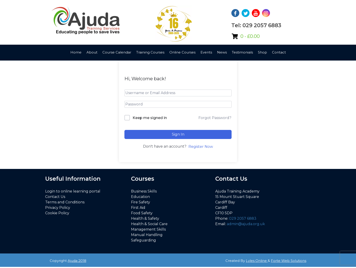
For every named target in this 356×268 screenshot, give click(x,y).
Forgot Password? (214, 118)
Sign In (178, 134)
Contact (279, 52)
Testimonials (242, 52)
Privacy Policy (57, 207)
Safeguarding (143, 240)
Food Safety (142, 213)
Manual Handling (147, 235)
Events (206, 52)
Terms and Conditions (64, 202)
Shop (262, 52)
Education (140, 197)
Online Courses (182, 52)
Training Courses (150, 52)
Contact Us (55, 197)
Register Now (200, 146)
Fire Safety (140, 202)
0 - (250, 36)
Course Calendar (116, 52)
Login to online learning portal (72, 191)
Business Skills (144, 191)
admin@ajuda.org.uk (246, 224)
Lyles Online (257, 260)
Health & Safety (145, 218)
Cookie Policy (57, 213)
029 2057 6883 (242, 218)
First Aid (138, 207)
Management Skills (148, 229)
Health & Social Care (149, 224)
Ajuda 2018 (77, 260)
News (222, 52)
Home (76, 52)
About (92, 52)
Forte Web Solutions (288, 260)
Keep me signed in (150, 118)
